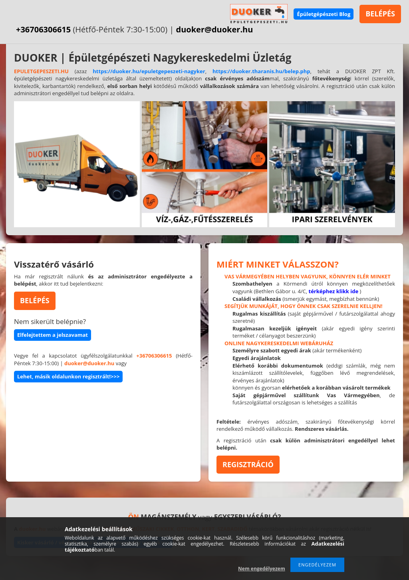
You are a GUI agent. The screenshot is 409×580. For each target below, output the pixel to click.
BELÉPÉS (380, 13)
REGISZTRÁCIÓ (248, 464)
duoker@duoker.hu (214, 29)
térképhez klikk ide (334, 291)
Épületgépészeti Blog (323, 14)
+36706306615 (43, 29)
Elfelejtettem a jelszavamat (52, 334)
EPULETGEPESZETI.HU (41, 71)
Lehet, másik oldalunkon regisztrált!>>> (68, 376)
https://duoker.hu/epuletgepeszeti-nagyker (149, 71)
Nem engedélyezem (261, 568)
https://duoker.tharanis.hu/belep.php (261, 71)
